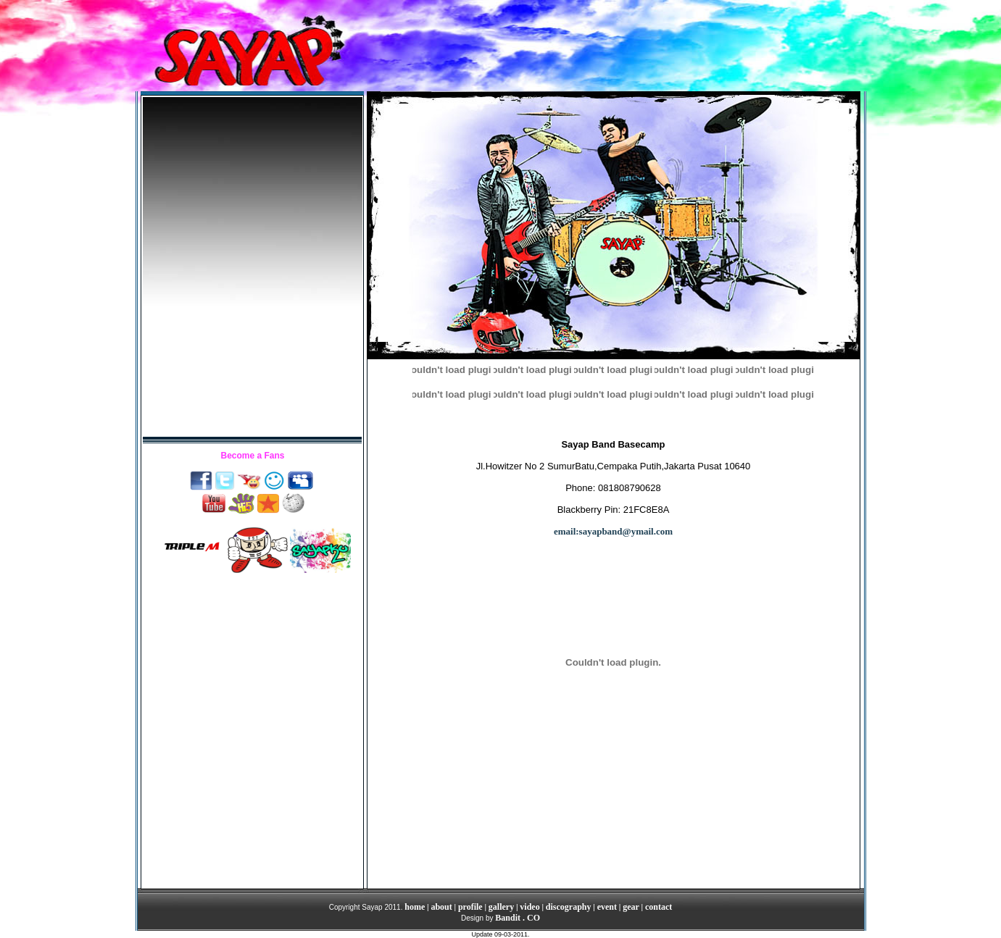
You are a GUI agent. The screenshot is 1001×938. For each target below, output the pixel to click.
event (607, 907)
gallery (501, 907)
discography (568, 907)
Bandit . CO (517, 918)
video (529, 907)
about (441, 907)
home (414, 907)
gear (631, 907)
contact (658, 907)
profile (470, 907)
